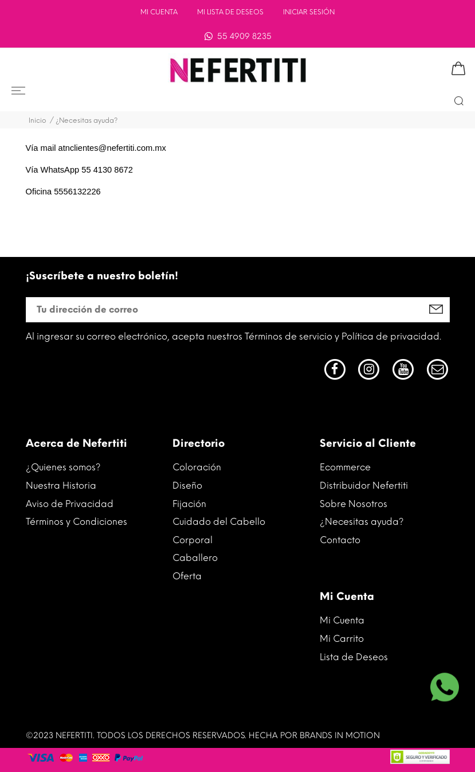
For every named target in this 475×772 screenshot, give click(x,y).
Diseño (187, 485)
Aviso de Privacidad (69, 503)
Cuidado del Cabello (218, 521)
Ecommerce (345, 467)
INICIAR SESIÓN (309, 12)
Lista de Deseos (354, 657)
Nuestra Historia (61, 485)
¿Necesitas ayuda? (362, 521)
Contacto (340, 540)
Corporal (192, 540)
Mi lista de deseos (230, 12)
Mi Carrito (342, 638)
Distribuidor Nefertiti (364, 485)
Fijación (189, 503)
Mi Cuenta (159, 12)
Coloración (196, 467)
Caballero (195, 557)
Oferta (187, 576)
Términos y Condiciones (76, 521)
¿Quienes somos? (63, 467)
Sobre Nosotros (353, 503)
